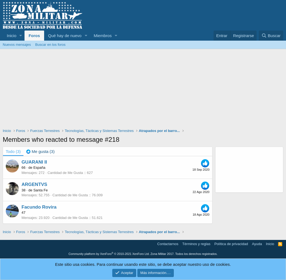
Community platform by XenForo (109, 253)
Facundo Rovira (39, 207)
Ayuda (257, 244)
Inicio (11, 35)
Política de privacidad (231, 244)
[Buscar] (271, 36)
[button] (21, 36)
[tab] (40, 151)
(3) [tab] (13, 151)
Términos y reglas (196, 244)
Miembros (103, 35)
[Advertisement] (143, 90)
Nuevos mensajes (17, 45)
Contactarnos (167, 244)
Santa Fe (40, 190)
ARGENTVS (34, 184)
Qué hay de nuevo (65, 35)
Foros (34, 35)
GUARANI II (34, 162)
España (39, 167)
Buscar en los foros (50, 45)
